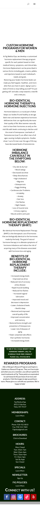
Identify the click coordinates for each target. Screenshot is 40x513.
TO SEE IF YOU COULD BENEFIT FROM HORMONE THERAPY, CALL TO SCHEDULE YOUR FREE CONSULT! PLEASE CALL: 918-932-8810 (20, 353)
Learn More (20, 416)
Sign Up (20, 478)
